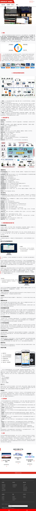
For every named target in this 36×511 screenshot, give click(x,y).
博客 (17, 4)
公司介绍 (24, 497)
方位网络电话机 (15, 484)
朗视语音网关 (3, 490)
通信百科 (14, 496)
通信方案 (28, 482)
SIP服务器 (24, 484)
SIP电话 (18, 482)
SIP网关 (7, 482)
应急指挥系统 (25, 490)
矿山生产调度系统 (6, 461)
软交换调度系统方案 (29, 460)
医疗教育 (3, 498)
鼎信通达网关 (3, 484)
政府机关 (3, 497)
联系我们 (31, 1)
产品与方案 (3, 4)
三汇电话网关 (3, 489)
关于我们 (13, 4)
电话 (27, 510)
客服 (9, 510)
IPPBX (24, 485)
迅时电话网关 (3, 485)
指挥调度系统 (25, 489)
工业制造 (3, 496)
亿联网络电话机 (15, 485)
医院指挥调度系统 (18, 458)
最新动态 (14, 497)
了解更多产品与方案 (18, 472)
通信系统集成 (14, 498)
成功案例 (8, 4)
